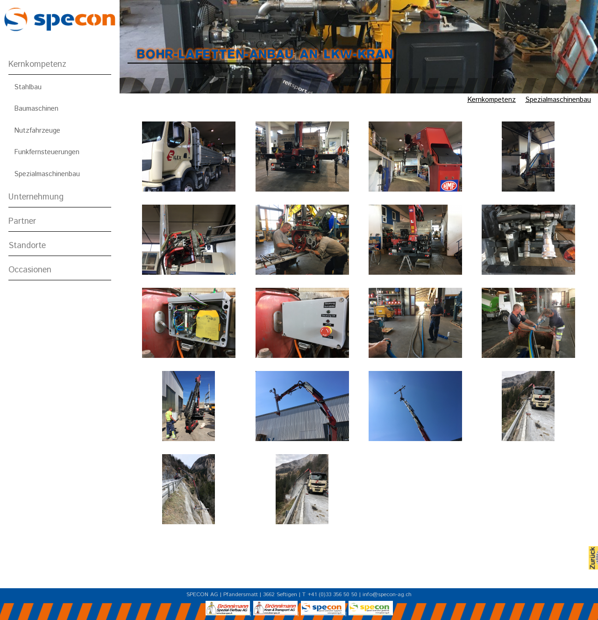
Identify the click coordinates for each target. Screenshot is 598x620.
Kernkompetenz (37, 64)
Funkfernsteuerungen (46, 152)
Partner (22, 221)
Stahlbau (28, 87)
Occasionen (29, 270)
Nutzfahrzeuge (37, 130)
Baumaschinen (36, 109)
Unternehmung (36, 197)
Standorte (27, 246)
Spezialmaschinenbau (47, 174)
